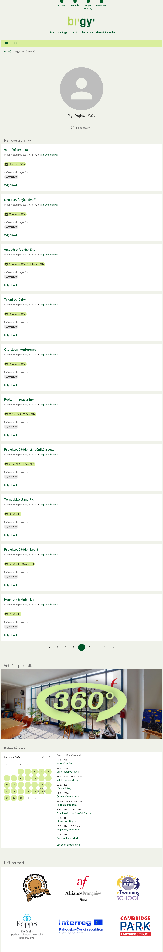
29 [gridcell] (21, 797)
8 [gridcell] (20, 778)
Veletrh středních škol (20, 249)
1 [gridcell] (20, 771)
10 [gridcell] (35, 778)
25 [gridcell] (41, 791)
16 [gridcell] (28, 784)
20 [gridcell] (7, 791)
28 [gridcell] (14, 797)
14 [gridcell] (14, 784)
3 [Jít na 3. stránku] (73, 647)
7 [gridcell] (13, 778)
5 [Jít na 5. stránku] (89, 647)
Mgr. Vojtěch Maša (50, 154)
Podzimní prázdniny (19, 399)
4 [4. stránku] (81, 647)
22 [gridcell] (21, 791)
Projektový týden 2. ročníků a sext (29, 449)
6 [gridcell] (6, 778)
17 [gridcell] (35, 784)
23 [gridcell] (28, 791)
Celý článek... (11, 185)
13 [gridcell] (7, 784)
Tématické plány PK (18, 499)
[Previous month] (42, 757)
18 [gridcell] (41, 784)
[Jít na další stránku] (113, 647)
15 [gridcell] (21, 784)
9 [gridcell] (27, 778)
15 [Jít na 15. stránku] (105, 647)
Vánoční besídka (16, 149)
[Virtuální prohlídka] (81, 704)
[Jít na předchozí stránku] (49, 647)
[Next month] (49, 757)
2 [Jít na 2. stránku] (65, 647)
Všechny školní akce (68, 844)
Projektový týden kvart (21, 549)
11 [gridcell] (41, 778)
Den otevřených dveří (20, 199)
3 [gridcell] (34, 771)
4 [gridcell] (41, 771)
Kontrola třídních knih (20, 599)
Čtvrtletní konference (20, 349)
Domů (7, 51)
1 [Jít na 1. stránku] (57, 647)
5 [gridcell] (48, 771)
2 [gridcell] (27, 771)
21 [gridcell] (14, 791)
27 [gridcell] (7, 797)
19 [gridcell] (48, 784)
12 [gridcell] (48, 778)
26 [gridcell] (48, 791)
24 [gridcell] (35, 791)
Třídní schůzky (15, 299)
